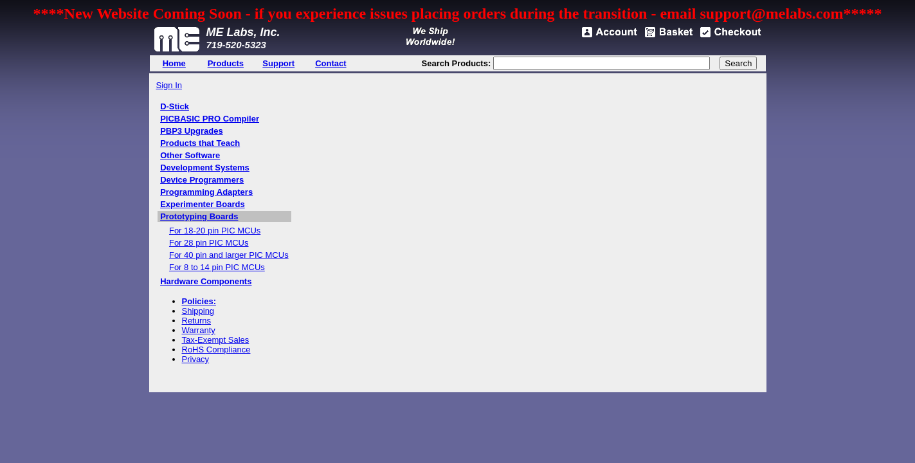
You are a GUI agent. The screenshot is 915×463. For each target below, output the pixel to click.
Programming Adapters (206, 192)
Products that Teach (200, 143)
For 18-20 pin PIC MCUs (214, 230)
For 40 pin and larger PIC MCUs (229, 255)
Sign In (169, 85)
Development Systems (204, 167)
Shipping (198, 311)
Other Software (190, 155)
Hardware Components (205, 281)
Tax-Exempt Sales (215, 340)
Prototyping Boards (199, 216)
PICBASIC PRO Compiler (209, 118)
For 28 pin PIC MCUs (209, 243)
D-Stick (174, 106)
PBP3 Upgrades (191, 131)
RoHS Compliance (216, 349)
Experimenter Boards (202, 204)
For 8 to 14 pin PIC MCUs (217, 267)
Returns (197, 320)
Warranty (198, 330)
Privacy (196, 359)
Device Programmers (202, 180)
